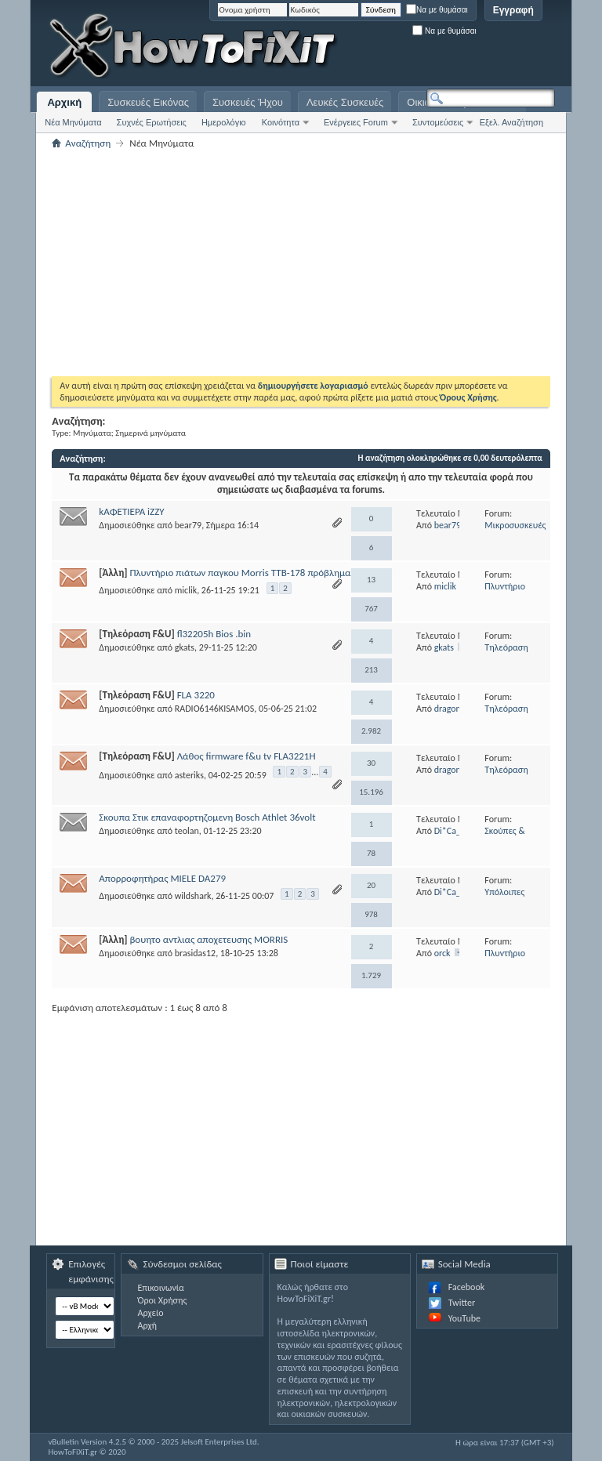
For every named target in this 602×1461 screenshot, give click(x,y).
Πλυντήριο (504, 586)
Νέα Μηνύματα (73, 122)
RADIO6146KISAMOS (214, 708)
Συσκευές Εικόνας (148, 102)
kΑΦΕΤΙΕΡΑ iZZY (131, 511)
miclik (186, 590)
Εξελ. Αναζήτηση (511, 122)
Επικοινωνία (160, 1287)
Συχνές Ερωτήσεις (152, 122)
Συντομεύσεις (437, 122)
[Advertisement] (359, 47)
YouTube (464, 1318)
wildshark (193, 895)
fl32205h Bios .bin (214, 634)
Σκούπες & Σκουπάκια (504, 836)
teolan (187, 830)
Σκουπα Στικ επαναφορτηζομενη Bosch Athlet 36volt (207, 817)
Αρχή (147, 1325)
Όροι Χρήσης (162, 1300)
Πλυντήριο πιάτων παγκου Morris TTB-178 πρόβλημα (239, 572)
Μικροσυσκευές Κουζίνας (515, 531)
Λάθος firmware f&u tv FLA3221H (246, 756)
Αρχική (64, 102)
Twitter (461, 1302)
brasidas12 (195, 953)
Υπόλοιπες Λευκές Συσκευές (516, 897)
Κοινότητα (280, 122)
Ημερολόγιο (223, 122)
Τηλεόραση (506, 647)
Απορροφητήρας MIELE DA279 (162, 878)
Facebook (466, 1287)
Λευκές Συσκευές (344, 102)
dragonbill (453, 708)
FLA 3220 (196, 695)
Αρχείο (150, 1312)
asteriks (189, 775)
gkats (184, 647)
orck (442, 953)
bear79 (188, 525)
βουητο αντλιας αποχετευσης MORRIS (208, 939)
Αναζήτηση (88, 143)
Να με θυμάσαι (437, 9)
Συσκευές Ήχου (247, 102)
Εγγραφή (513, 10)
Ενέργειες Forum (356, 122)
